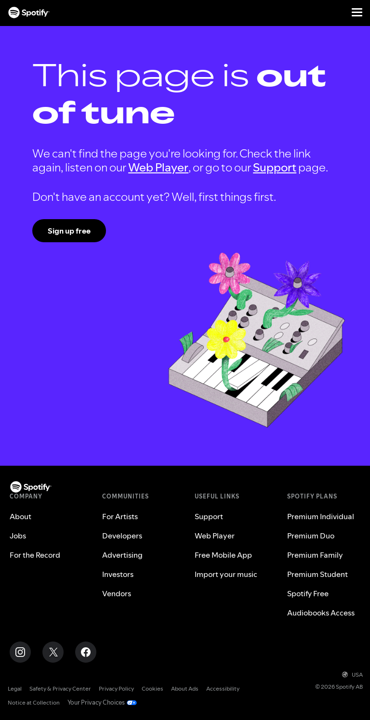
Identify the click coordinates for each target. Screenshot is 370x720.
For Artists (120, 516)
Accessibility (222, 688)
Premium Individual (320, 516)
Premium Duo (310, 535)
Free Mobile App (223, 555)
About (20, 516)
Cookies (152, 688)
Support (274, 167)
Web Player (158, 167)
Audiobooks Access (321, 612)
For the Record (35, 555)
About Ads (184, 688)
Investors (117, 574)
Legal (15, 688)
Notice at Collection (34, 702)
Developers (122, 535)
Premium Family (315, 555)
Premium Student (317, 574)
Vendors (116, 593)
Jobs (18, 535)
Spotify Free (308, 593)
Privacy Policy (116, 688)
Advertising (122, 555)
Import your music (226, 574)
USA (352, 674)
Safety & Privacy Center (60, 688)
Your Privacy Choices (94, 703)
